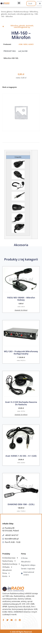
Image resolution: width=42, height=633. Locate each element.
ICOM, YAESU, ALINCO (26, 44)
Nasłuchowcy (9, 561)
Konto (6, 576)
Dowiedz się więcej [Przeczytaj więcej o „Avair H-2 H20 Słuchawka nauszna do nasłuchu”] (21, 414)
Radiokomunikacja (21, 11)
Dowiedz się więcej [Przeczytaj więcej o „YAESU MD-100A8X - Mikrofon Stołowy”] (21, 310)
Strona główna (6, 11)
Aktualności (7, 570)
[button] (19, 3)
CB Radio (7, 567)
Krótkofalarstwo (10, 558)
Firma (6, 573)
